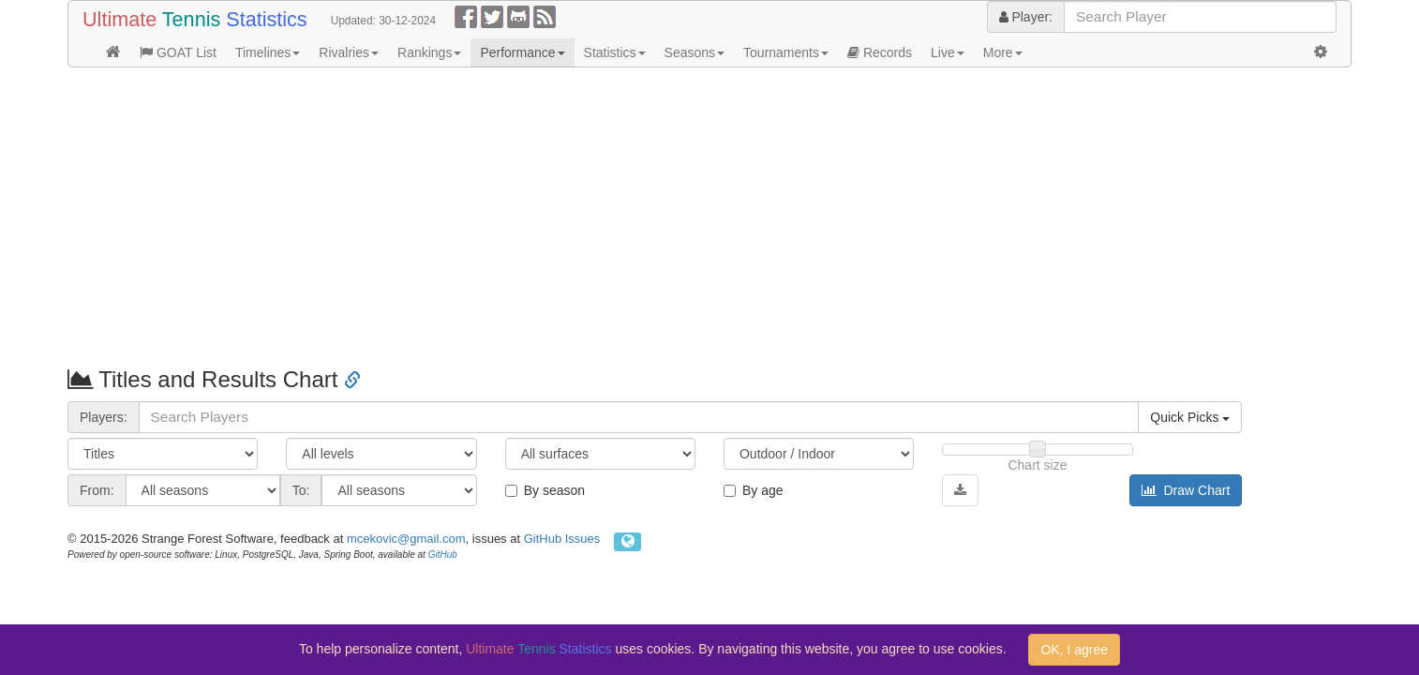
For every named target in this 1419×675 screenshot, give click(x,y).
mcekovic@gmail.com (406, 539)
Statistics (615, 52)
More (1003, 52)
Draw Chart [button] (1186, 490)
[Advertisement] (629, 217)
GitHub (442, 554)
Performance (522, 52)
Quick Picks (1190, 417)
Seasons (694, 52)
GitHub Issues (562, 539)
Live (947, 52)
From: (97, 490)
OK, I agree (1074, 649)
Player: (1026, 16)
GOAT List (178, 52)
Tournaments (786, 52)
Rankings (429, 52)
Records (879, 52)
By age (754, 490)
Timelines (267, 52)
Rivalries (349, 52)
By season (545, 490)
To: (301, 490)
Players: (103, 417)
